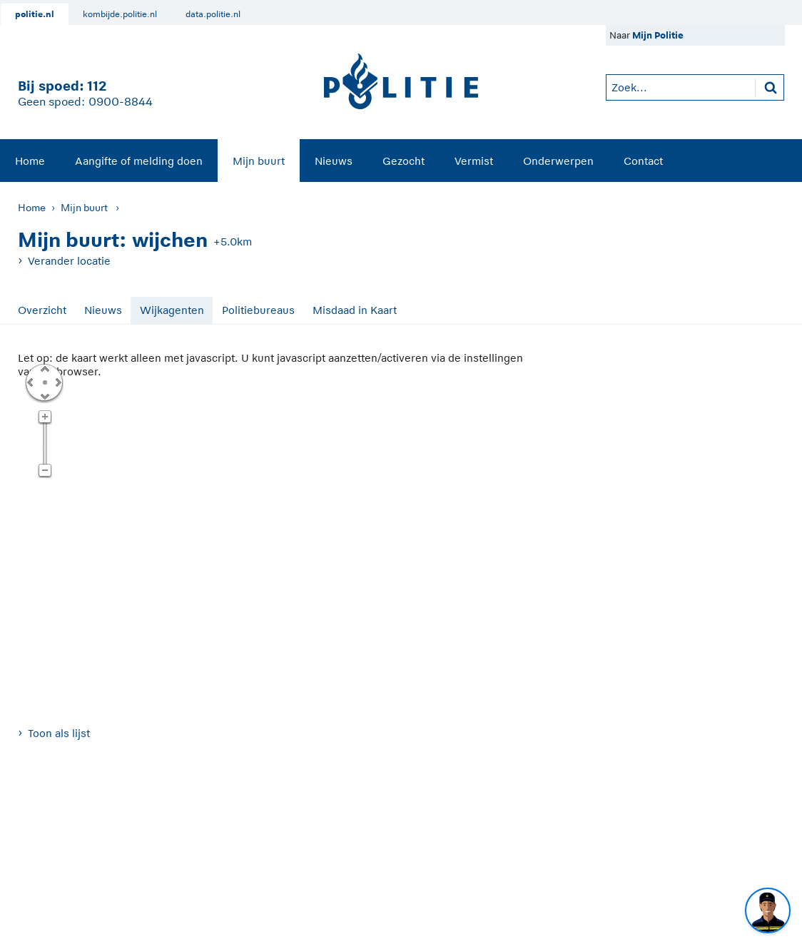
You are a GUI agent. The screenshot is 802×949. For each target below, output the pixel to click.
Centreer (44, 382)
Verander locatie (69, 261)
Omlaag (44, 395)
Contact (643, 161)
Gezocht (403, 161)
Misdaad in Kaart (355, 310)
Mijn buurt (259, 161)
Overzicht (42, 310)
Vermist (474, 161)
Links (30, 382)
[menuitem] (30, 160)
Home (30, 161)
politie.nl (34, 14)
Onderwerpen (558, 161)
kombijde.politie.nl (120, 14)
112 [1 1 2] (96, 86)
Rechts (57, 382)
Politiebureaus (258, 310)
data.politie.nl (213, 14)
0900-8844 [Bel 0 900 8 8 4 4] (120, 102)
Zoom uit (44, 471)
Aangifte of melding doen (139, 161)
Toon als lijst (59, 733)
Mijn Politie (658, 35)
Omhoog (44, 368)
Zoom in (44, 417)
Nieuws (333, 161)
